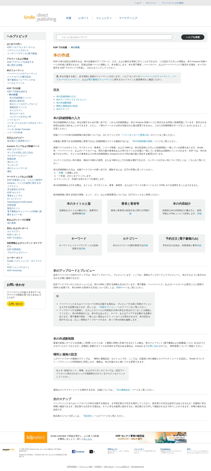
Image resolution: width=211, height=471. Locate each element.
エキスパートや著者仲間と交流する (145, 451)
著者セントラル (14, 195)
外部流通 (11, 205)
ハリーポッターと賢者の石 (136, 135)
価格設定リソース (18, 107)
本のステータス (17, 113)
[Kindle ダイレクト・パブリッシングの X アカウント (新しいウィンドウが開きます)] (96, 451)
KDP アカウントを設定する (20, 62)
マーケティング (128, 18)
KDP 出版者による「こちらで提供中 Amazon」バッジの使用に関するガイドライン (24, 183)
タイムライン (16, 110)
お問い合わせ (16, 304)
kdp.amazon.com (137, 467)
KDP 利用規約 (14, 249)
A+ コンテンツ (14, 199)
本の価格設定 (123, 390)
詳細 (83, 213)
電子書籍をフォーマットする (21, 80)
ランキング (12, 165)
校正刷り (88, 416)
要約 (9, 171)
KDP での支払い (15, 237)
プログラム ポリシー (17, 252)
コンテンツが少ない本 (20, 116)
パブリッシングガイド (18, 50)
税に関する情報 (14, 65)
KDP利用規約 (72, 467)
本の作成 (13, 94)
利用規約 (98, 467)
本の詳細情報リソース (20, 98)
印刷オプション (107, 307)
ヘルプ (138, 3)
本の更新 (11, 223)
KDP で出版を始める (17, 91)
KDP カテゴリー (15, 149)
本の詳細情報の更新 (142, 141)
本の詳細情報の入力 (66, 96)
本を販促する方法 (15, 189)
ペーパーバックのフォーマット (22, 73)
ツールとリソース (15, 83)
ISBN (118, 287)
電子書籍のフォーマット (100, 79)
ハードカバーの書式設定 (19, 76)
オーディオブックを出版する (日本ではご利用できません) (198, 451)
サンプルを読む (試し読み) (20, 152)
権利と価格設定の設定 (67, 106)
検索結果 (11, 159)
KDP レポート (14, 234)
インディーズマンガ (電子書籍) (22, 53)
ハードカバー (13, 120)
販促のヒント (13, 208)
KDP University (14, 270)
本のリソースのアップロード (24, 104)
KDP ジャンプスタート (18, 267)
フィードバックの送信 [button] (174, 3)
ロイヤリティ (13, 231)
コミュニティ (104, 18)
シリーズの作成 (14, 132)
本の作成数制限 (63, 102)
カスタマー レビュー (17, 155)
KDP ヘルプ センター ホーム (21, 47)
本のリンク (12, 162)
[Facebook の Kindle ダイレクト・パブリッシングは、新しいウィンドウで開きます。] (78, 451)
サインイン (151, 3)
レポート (83, 18)
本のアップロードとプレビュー (71, 99)
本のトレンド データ (17, 168)
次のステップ (62, 109)
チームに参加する (122, 467)
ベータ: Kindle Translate (18, 129)
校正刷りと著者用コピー (19, 141)
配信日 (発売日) (17, 101)
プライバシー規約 (86, 467)
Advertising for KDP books (19, 202)
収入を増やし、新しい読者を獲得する (118, 451)
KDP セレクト (14, 192)
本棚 (68, 18)
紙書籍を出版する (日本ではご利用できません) (171, 451)
